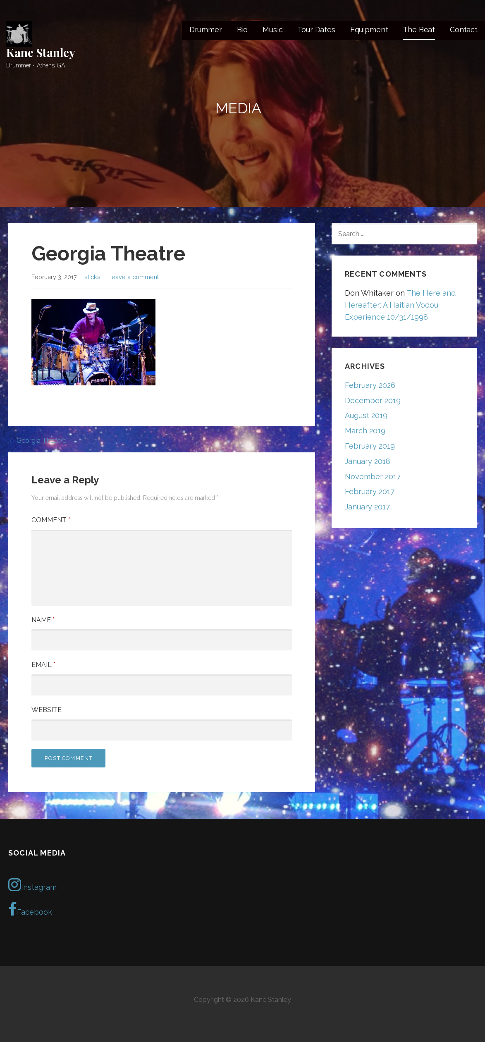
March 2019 (365, 430)
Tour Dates (316, 29)
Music (272, 29)
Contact (464, 29)
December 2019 (373, 400)
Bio (242, 29)
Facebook (30, 909)
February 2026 (370, 385)
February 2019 (370, 446)
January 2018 (367, 461)
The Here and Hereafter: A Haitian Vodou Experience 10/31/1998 (400, 305)
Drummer (205, 29)
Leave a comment (133, 276)
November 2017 (373, 476)
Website (46, 710)
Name (43, 620)
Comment (50, 520)
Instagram (32, 884)
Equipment (369, 29)
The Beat (419, 29)
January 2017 (367, 506)
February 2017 (369, 491)
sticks (92, 276)
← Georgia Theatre (37, 441)
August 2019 (366, 415)
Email (43, 665)
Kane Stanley (40, 52)
